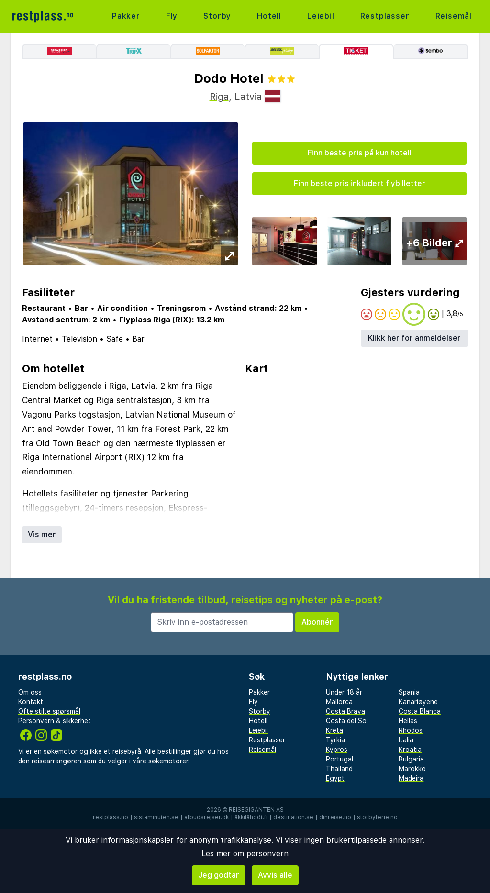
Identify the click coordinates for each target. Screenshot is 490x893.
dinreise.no (335, 817)
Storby (217, 16)
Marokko (412, 768)
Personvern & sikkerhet (54, 721)
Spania (409, 692)
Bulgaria (411, 759)
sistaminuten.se (156, 817)
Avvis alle (275, 875)
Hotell (269, 16)
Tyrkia (335, 740)
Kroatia (410, 749)
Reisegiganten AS (256, 809)
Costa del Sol (347, 721)
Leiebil (320, 16)
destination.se (293, 817)
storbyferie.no (377, 817)
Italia (406, 740)
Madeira (411, 778)
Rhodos (411, 730)
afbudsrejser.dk (206, 817)
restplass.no (110, 817)
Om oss (30, 692)
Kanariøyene (418, 702)
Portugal (339, 759)
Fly (172, 16)
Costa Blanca (420, 711)
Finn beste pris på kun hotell (360, 152)
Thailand (339, 768)
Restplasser (385, 16)
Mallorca (339, 702)
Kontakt (30, 702)
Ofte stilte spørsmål (49, 711)
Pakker (126, 16)
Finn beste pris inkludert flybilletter (359, 183)
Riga (219, 96)
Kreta (334, 730)
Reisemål (453, 16)
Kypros (336, 749)
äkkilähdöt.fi (250, 817)
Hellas (408, 721)
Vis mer (42, 534)
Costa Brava (345, 711)
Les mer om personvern (245, 853)
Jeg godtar (218, 875)
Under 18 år (344, 692)
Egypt (335, 778)
